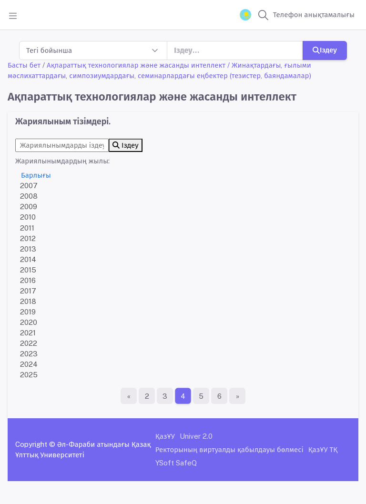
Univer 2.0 (196, 436)
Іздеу (325, 50)
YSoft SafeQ (176, 463)
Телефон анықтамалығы (314, 14)
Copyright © (35, 444)
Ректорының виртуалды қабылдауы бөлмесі (229, 449)
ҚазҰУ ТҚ (323, 449)
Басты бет (24, 65)
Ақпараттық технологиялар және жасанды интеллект (136, 65)
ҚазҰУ (165, 436)
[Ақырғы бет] (237, 396)
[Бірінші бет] (129, 396)
